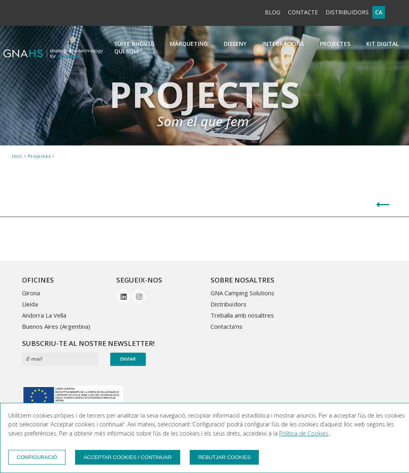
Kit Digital (382, 43)
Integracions (283, 43)
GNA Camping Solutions (242, 293)
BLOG (272, 12)
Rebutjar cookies (224, 457)
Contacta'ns (226, 326)
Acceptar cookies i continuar (127, 457)
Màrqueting (189, 43)
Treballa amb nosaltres (242, 315)
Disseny (235, 43)
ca (378, 12)
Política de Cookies (303, 433)
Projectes (335, 43)
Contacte (303, 12)
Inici (18, 156)
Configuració (37, 457)
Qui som (126, 51)
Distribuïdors (347, 12)
